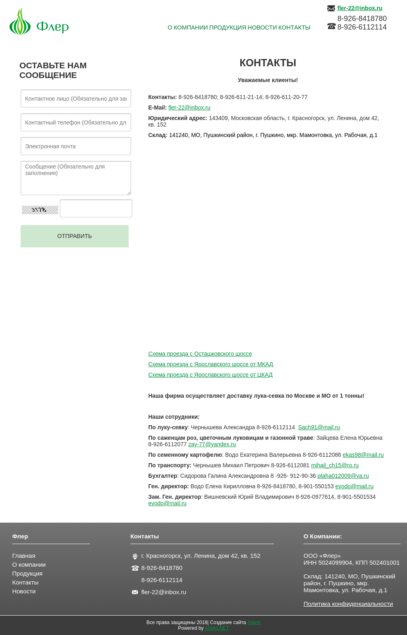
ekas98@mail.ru (363, 454)
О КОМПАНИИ (137, 28)
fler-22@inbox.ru (189, 107)
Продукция (27, 573)
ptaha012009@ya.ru (343, 476)
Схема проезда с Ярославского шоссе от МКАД (210, 364)
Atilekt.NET (217, 628)
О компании (29, 564)
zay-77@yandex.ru (212, 444)
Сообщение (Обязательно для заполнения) (76, 178)
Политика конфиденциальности (348, 603)
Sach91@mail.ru (319, 427)
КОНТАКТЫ (287, 28)
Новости (24, 591)
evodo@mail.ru (354, 486)
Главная (23, 555)
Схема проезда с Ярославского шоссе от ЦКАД (210, 374)
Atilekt (254, 622)
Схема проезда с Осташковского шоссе (200, 353)
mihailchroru (335, 465)
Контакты (25, 582)
